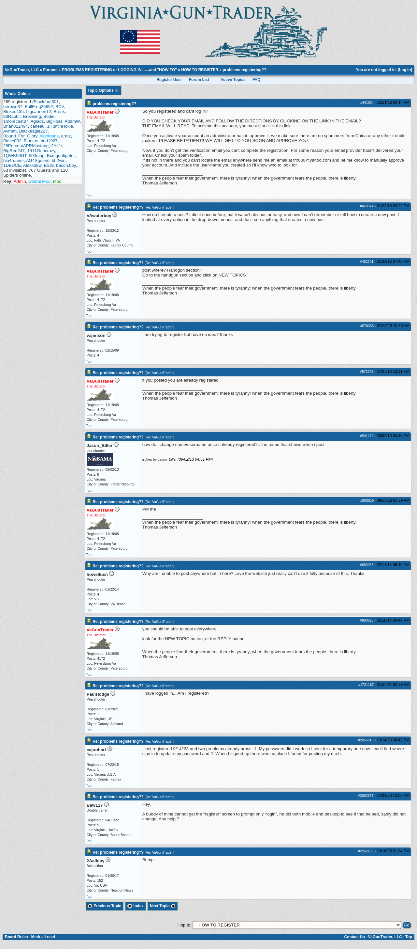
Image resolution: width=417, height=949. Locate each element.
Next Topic (163, 906)
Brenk (59, 111)
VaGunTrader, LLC (22, 70)
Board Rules (16, 937)
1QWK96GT (14, 155)
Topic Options (103, 90)
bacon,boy (66, 165)
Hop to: (185, 925)
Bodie (48, 116)
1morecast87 (15, 121)
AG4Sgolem (38, 160)
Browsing (32, 116)
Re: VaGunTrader (159, 207)
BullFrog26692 (39, 106)
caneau (37, 126)
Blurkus (31, 140)
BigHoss (54, 121)
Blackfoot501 (46, 101)
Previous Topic (104, 906)
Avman (10, 131)
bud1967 (49, 140)
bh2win (58, 160)
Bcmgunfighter (61, 155)
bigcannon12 (38, 111)
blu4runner (13, 160)
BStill (48, 165)
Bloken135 (13, 111)
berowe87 (12, 106)
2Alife (56, 145)
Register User (169, 79)
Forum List (199, 79)
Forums (50, 70)
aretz (66, 136)
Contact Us (354, 937)
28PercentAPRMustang (26, 145)
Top (89, 196)
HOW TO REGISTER (199, 70)
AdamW (72, 121)
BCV (59, 106)
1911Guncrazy (41, 150)
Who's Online (17, 93)
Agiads (37, 121)
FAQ (256, 79)
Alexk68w (32, 165)
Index (135, 906)
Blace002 (12, 140)
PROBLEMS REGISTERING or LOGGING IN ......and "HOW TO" (119, 70)
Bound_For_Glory (20, 136)
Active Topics (232, 79)
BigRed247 (14, 150)
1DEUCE (12, 165)
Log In (405, 70)
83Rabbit (12, 116)
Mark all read (43, 937)
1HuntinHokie (60, 126)
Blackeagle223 (33, 131)
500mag (37, 155)
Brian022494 (15, 126)
